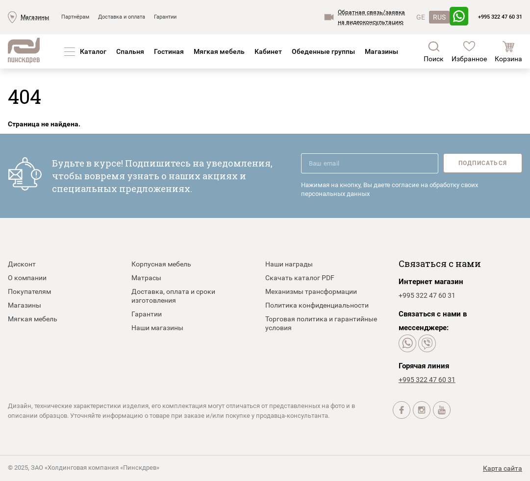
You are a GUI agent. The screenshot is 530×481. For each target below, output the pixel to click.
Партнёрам (75, 17)
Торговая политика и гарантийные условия (321, 323)
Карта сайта (502, 468)
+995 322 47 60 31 (500, 17)
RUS (439, 17)
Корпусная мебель (161, 264)
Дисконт (22, 264)
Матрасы (146, 278)
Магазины (35, 17)
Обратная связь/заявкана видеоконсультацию (371, 17)
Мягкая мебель (219, 51)
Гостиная (169, 51)
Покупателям (29, 291)
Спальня (130, 51)
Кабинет (268, 51)
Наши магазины (157, 328)
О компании (27, 278)
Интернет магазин (431, 281)
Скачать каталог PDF (299, 278)
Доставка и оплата (121, 17)
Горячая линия (424, 365)
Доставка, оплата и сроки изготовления (173, 296)
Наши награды (289, 264)
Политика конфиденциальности (317, 305)
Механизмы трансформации (311, 291)
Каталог (93, 51)
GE (420, 17)
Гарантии (165, 17)
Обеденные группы (323, 51)
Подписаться (482, 163)
